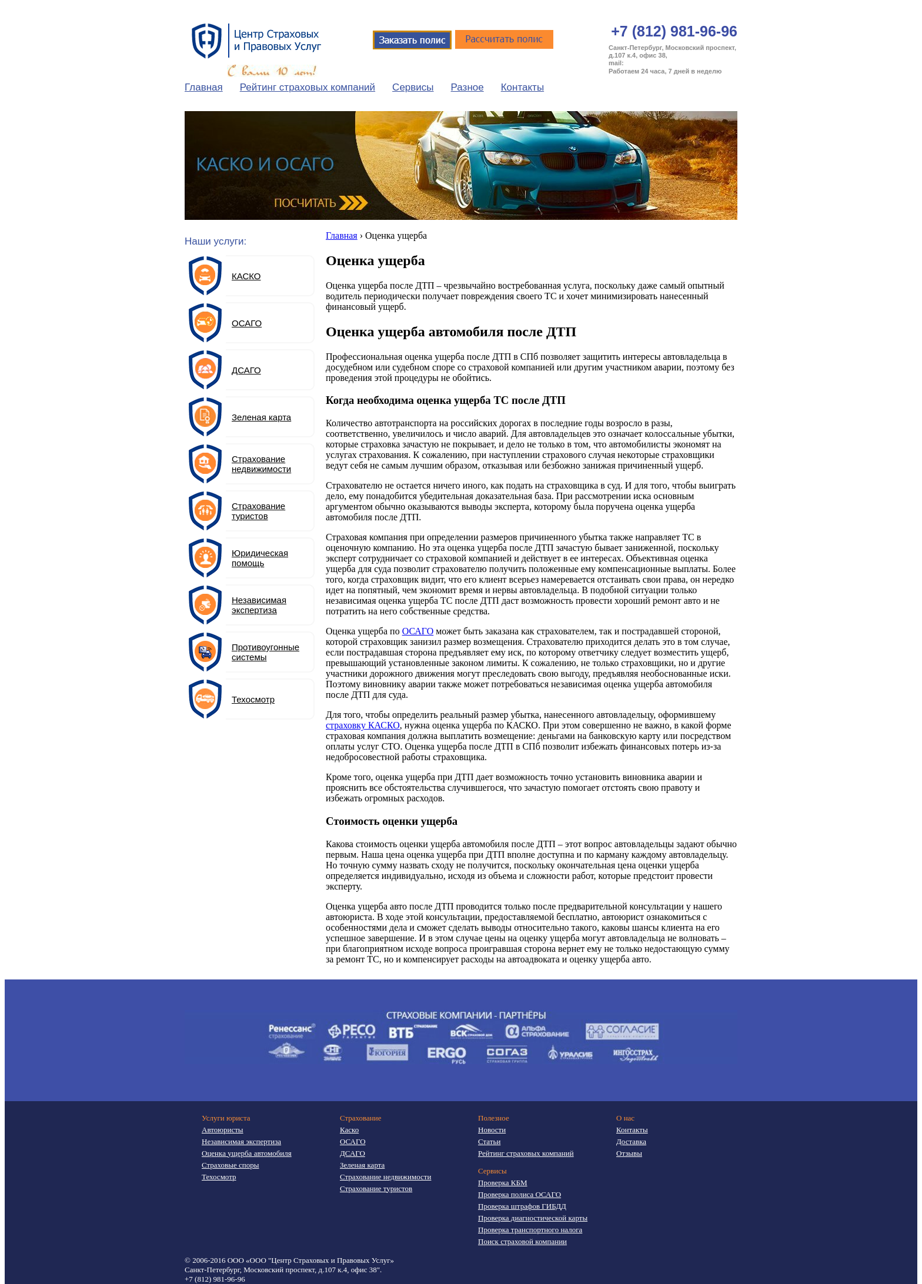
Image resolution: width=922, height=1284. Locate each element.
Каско (349, 1129)
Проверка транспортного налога (530, 1229)
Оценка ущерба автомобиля (247, 1153)
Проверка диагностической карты (532, 1217)
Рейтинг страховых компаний (307, 87)
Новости (492, 1129)
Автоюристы (222, 1129)
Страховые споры (230, 1165)
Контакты (522, 87)
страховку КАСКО (363, 725)
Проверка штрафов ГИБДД (522, 1206)
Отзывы (629, 1153)
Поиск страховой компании (522, 1241)
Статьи (489, 1141)
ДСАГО (246, 370)
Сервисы (412, 87)
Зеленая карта (261, 417)
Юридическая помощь (260, 558)
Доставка (631, 1141)
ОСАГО (418, 631)
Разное (467, 87)
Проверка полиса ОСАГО (519, 1194)
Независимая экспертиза (259, 605)
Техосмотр (253, 699)
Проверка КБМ (502, 1182)
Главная (204, 87)
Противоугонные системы (265, 652)
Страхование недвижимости (261, 464)
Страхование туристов (258, 511)
